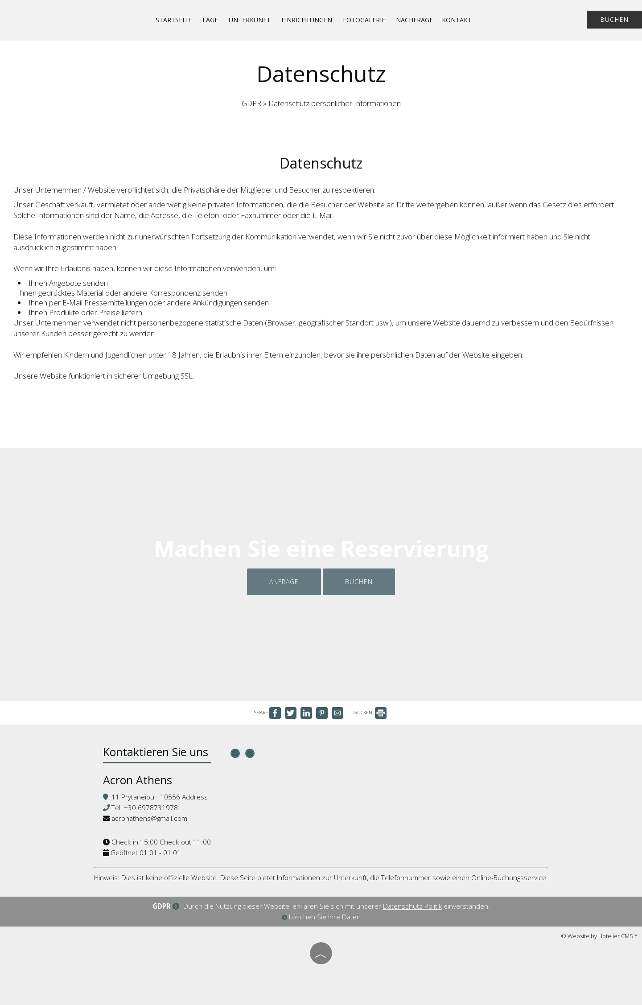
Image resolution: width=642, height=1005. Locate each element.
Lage (210, 20)
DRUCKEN (369, 712)
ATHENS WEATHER (402, 780)
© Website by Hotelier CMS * (599, 936)
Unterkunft (250, 20)
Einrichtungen (306, 20)
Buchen (614, 19)
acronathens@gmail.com (149, 818)
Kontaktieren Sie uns (155, 751)
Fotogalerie (364, 20)
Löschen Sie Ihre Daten (321, 916)
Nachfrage (414, 20)
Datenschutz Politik (412, 906)
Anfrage (284, 581)
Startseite (174, 20)
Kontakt (457, 20)
